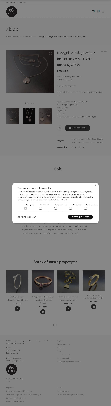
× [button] (95, 185)
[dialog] (55, 203)
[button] (27, 217)
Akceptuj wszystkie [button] (80, 217)
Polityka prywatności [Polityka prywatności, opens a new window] (59, 200)
